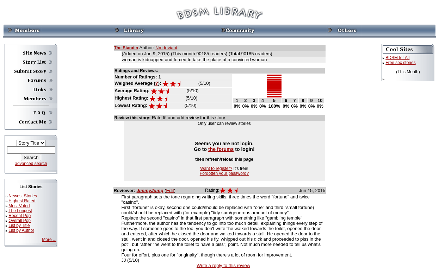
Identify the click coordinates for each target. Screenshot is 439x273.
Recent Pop (19, 215)
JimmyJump (150, 190)
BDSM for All (397, 57)
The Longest (20, 210)
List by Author (21, 230)
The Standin (126, 47)
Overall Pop (19, 220)
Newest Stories (22, 195)
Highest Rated (21, 200)
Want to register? (216, 168)
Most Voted (19, 205)
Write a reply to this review (223, 265)
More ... (49, 239)
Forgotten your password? (224, 173)
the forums (221, 149)
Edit (170, 190)
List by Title (19, 225)
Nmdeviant (166, 47)
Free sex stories (400, 62)
